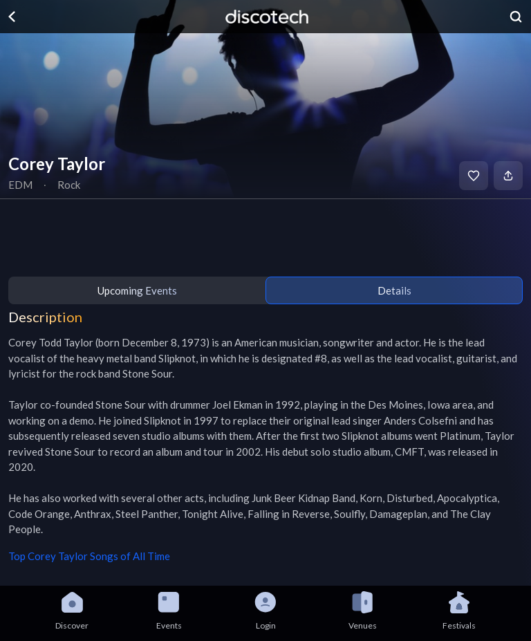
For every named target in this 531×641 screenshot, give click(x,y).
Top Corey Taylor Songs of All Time (89, 556)
